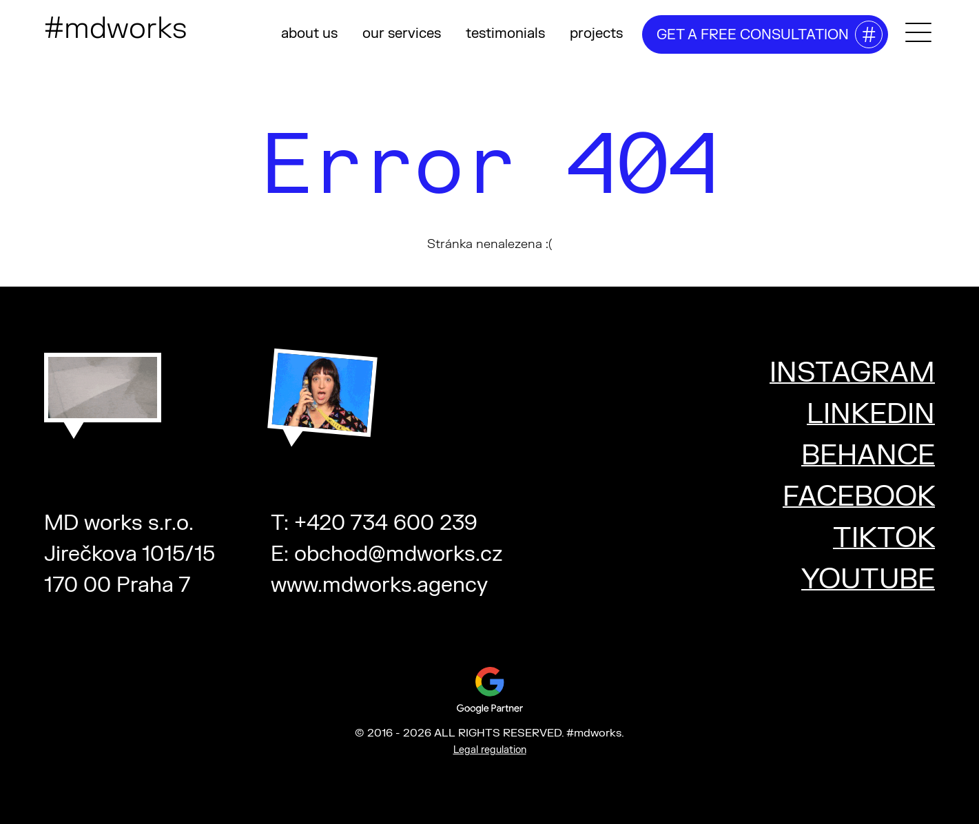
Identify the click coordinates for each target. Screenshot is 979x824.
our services (401, 33)
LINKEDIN (871, 414)
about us (309, 33)
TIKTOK (884, 538)
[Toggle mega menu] (918, 32)
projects (596, 33)
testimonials (505, 33)
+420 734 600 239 (385, 523)
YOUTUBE (868, 579)
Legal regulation (489, 750)
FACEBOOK (859, 497)
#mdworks (115, 29)
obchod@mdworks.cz (398, 554)
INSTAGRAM (852, 373)
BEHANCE (868, 455)
